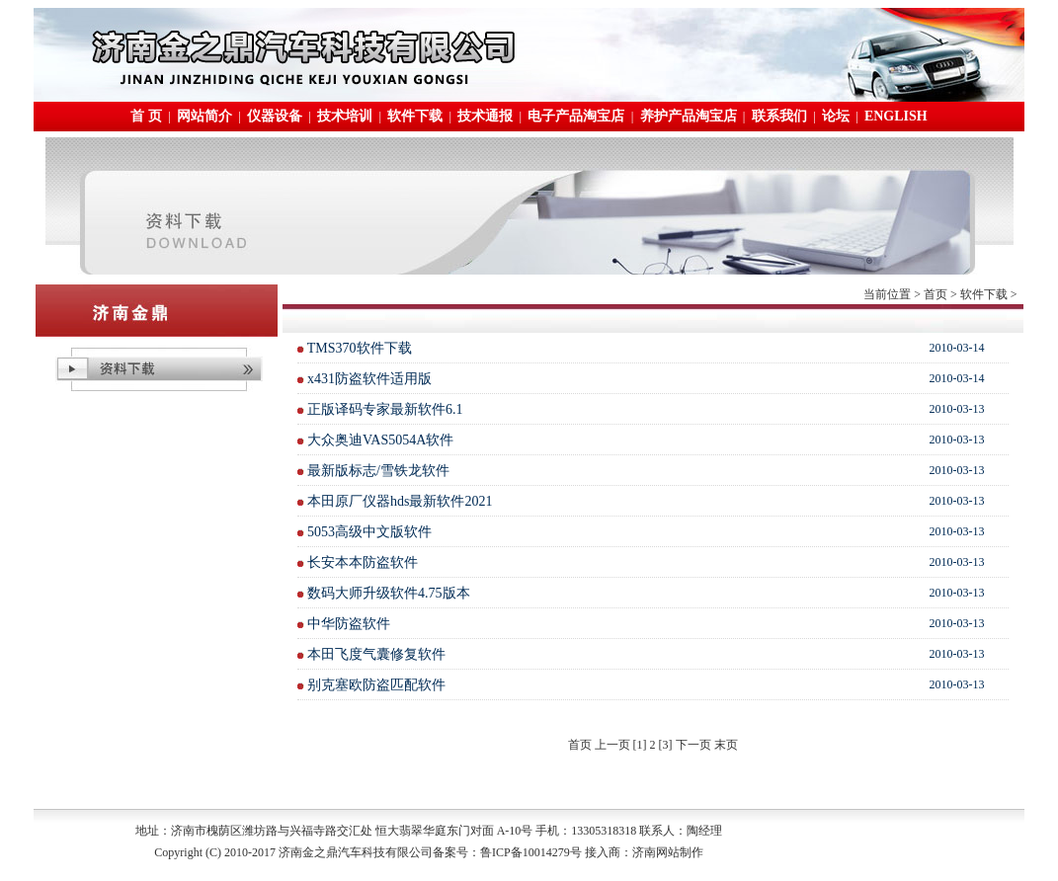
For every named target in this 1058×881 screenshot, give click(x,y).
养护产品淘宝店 (688, 116)
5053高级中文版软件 (369, 531)
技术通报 (485, 116)
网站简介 (204, 116)
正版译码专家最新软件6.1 (385, 409)
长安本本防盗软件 (362, 562)
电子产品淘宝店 (576, 116)
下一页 (693, 745)
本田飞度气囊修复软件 (376, 654)
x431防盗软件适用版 (369, 378)
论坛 (836, 116)
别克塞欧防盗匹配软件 (376, 685)
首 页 (146, 116)
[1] (640, 745)
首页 (935, 294)
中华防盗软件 (348, 623)
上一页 (612, 745)
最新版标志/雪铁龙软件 (378, 470)
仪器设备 (274, 116)
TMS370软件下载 (359, 348)
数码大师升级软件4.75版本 (388, 593)
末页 (726, 745)
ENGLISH (896, 116)
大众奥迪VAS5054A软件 (380, 440)
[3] (666, 745)
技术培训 (344, 116)
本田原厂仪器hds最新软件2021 (399, 501)
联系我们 (779, 116)
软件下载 (415, 116)
